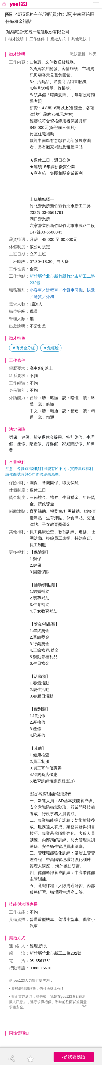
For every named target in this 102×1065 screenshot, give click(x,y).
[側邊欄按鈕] (96, 4)
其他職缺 (78, 39)
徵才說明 (16, 39)
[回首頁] (14, 4)
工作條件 (37, 39)
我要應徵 (73, 1057)
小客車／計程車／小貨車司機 (56, 290)
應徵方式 (58, 39)
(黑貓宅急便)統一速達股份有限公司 (37, 31)
